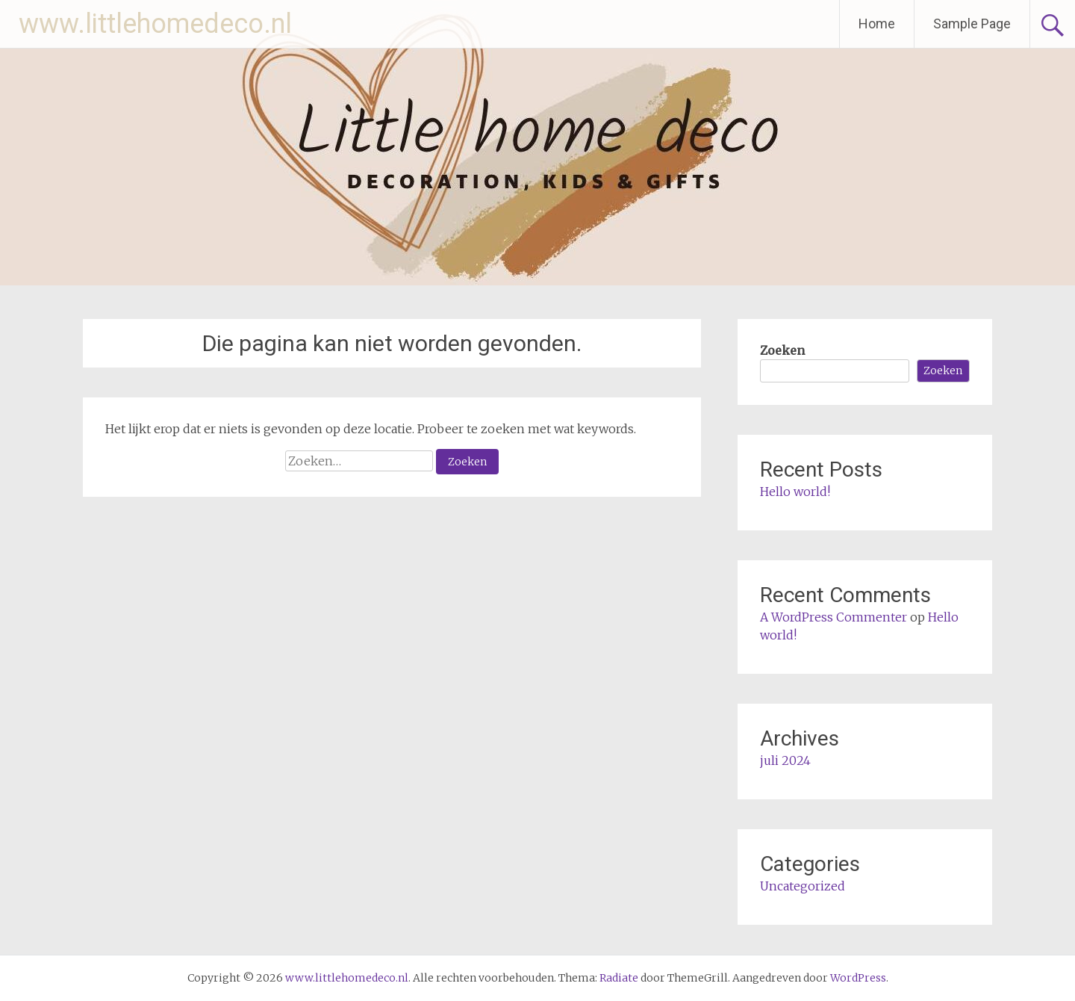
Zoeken (782, 350)
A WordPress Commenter (833, 617)
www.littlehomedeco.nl (155, 24)
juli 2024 (785, 760)
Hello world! (795, 491)
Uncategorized (802, 885)
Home (877, 23)
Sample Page (972, 23)
